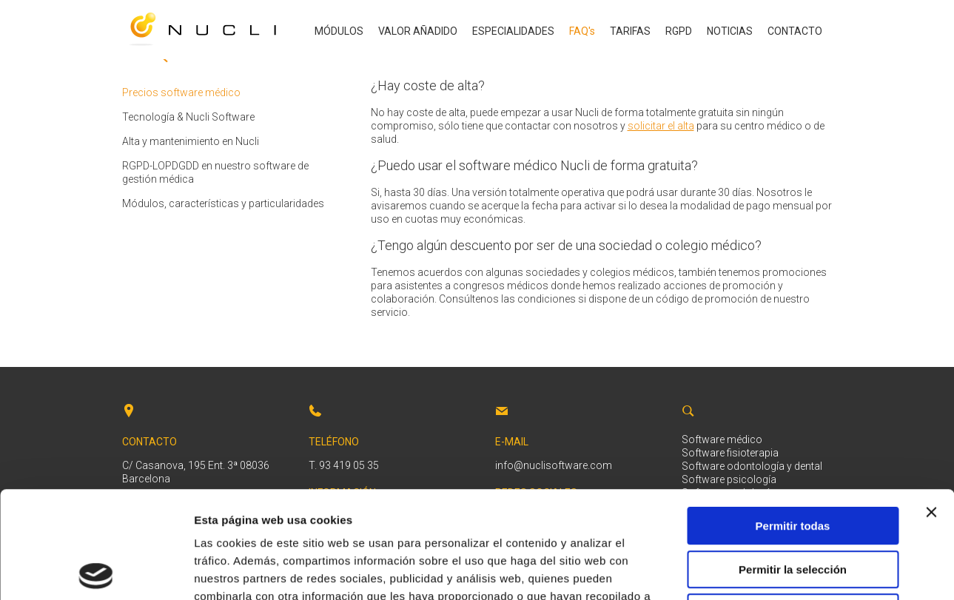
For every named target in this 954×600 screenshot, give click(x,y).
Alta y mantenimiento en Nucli (190, 141)
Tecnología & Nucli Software (188, 117)
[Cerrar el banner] (931, 405)
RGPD (678, 31)
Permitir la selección (793, 462)
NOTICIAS (730, 31)
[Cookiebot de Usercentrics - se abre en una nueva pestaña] (96, 571)
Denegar (792, 505)
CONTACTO (794, 31)
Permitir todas (793, 419)
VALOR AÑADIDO (417, 31)
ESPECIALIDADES (513, 31)
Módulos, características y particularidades (223, 203)
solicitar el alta (661, 126)
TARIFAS (630, 31)
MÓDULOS (339, 31)
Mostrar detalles (801, 570)
